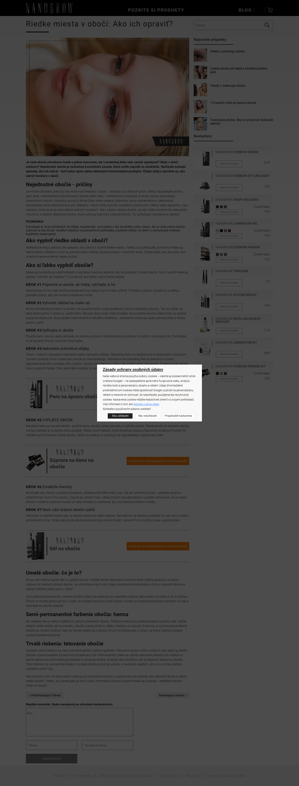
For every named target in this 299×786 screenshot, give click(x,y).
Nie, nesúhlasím (147, 415)
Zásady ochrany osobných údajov (133, 369)
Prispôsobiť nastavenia (178, 415)
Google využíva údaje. (146, 404)
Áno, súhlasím (120, 415)
